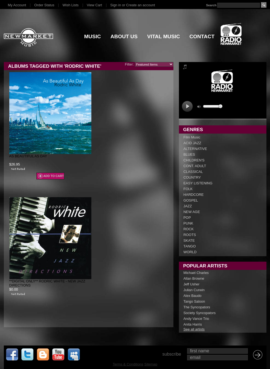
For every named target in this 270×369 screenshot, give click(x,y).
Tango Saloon (194, 301)
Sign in (115, 5)
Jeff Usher (192, 284)
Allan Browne (194, 278)
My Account (17, 5)
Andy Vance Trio (196, 319)
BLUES (189, 154)
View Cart (94, 5)
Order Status (44, 5)
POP (187, 218)
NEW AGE (192, 212)
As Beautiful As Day (28, 156)
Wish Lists (70, 5)
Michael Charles (196, 273)
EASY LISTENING (198, 183)
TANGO (190, 246)
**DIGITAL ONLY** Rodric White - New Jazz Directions (47, 283)
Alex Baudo (193, 296)
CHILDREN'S (194, 160)
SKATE (189, 240)
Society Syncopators (200, 313)
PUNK (188, 223)
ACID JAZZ (192, 143)
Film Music (192, 137)
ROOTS (190, 235)
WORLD (190, 252)
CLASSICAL (193, 172)
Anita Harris (193, 324)
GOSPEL (191, 200)
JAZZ (188, 206)
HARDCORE (194, 195)
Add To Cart (53, 176)
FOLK (188, 189)
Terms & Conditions (128, 364)
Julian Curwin (194, 290)
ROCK (189, 229)
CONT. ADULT (195, 166)
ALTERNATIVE (195, 149)
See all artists (194, 329)
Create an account (140, 5)
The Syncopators (197, 307)
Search (211, 5)
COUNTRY (192, 177)
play (187, 106)
